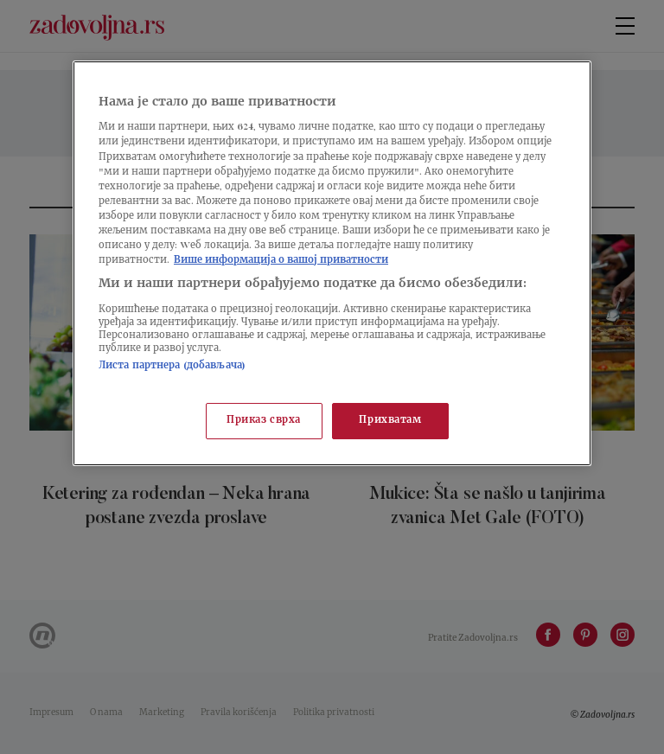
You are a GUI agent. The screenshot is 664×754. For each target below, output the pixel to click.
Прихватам (390, 420)
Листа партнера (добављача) (172, 366)
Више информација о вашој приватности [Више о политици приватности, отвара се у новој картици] (281, 260)
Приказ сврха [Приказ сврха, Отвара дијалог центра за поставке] (264, 420)
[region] (332, 263)
